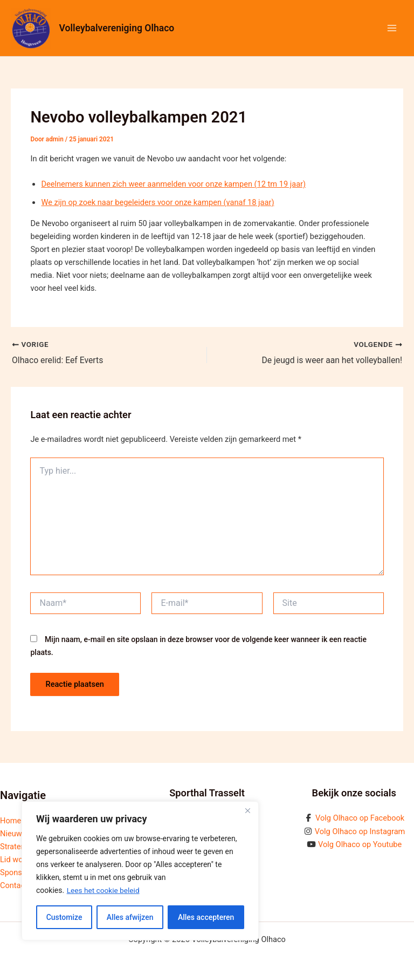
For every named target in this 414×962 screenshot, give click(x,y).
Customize (64, 917)
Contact (13, 885)
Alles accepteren (206, 917)
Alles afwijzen (130, 917)
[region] (140, 870)
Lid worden (19, 859)
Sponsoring (20, 872)
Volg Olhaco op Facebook (359, 818)
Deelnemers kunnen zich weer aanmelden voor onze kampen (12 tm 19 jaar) (173, 184)
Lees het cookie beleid (104, 890)
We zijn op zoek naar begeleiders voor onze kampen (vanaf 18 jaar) (157, 202)
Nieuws (13, 833)
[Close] (247, 810)
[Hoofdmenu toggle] (392, 28)
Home (10, 820)
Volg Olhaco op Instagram (360, 831)
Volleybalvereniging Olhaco (118, 27)
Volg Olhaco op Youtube (360, 844)
